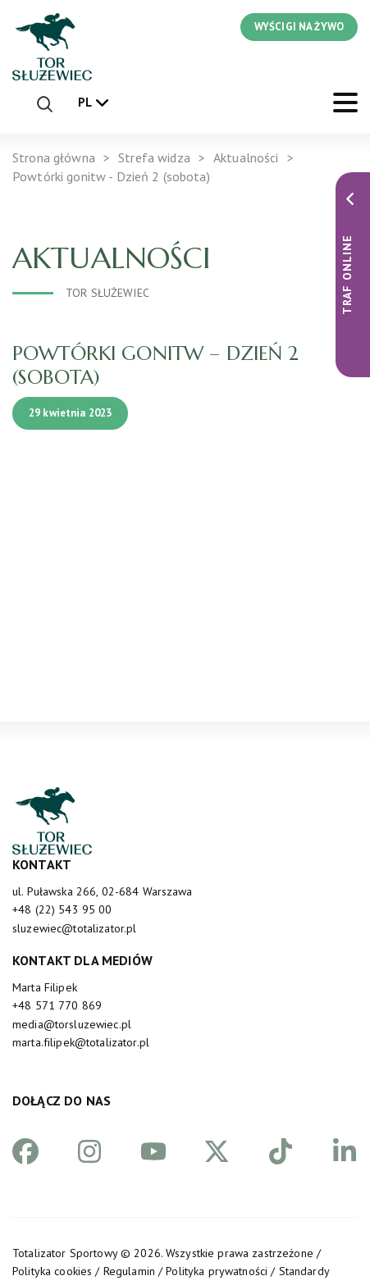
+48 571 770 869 (57, 1005)
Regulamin (129, 1271)
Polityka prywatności (216, 1271)
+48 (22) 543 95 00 (62, 909)
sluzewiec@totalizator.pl (74, 928)
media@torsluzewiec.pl (71, 1024)
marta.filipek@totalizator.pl (80, 1042)
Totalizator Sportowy (64, 1253)
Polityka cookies (52, 1271)
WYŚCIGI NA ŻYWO (299, 27)
